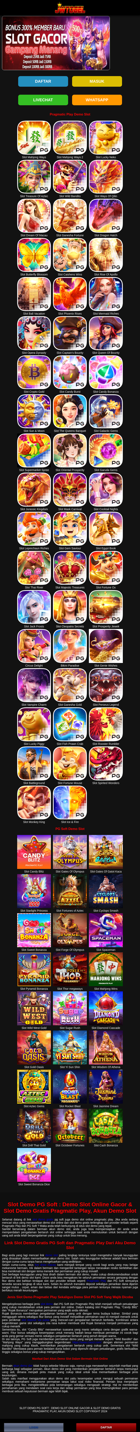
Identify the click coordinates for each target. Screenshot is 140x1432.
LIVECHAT (43, 100)
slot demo (47, 1304)
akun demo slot (23, 1365)
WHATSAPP (97, 100)
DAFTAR (106, 1427)
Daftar (43, 81)
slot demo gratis (43, 1219)
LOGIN (33, 1427)
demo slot (51, 1255)
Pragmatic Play (96, 1280)
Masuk (97, 81)
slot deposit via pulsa (35, 1320)
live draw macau (45, 1264)
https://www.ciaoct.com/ (86, 1342)
